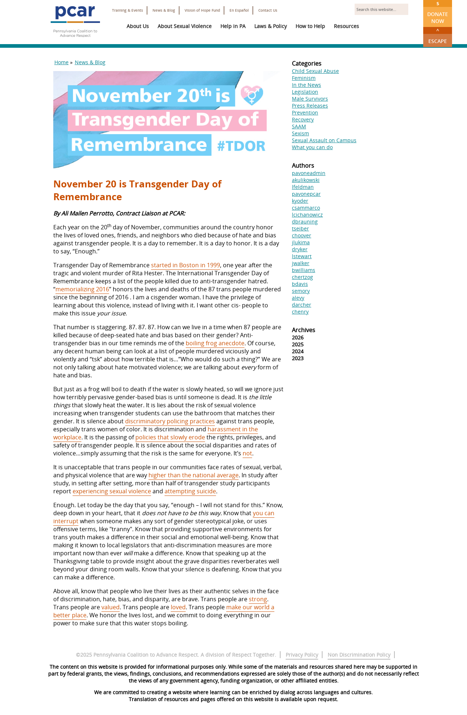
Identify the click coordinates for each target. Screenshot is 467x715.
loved (178, 607)
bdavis (300, 283)
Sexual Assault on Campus (324, 140)
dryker (300, 249)
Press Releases (310, 105)
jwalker (300, 263)
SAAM (299, 126)
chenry (300, 311)
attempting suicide (190, 491)
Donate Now (437, 12)
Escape (437, 35)
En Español (239, 10)
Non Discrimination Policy (359, 654)
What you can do (312, 147)
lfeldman (303, 186)
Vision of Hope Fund (202, 10)
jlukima (301, 242)
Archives (303, 330)
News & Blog (164, 10)
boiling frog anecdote (215, 343)
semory (301, 290)
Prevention (305, 112)
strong (258, 599)
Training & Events (127, 10)
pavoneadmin (308, 173)
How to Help (310, 26)
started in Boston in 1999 (185, 265)
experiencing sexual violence (112, 491)
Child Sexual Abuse (315, 70)
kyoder (300, 200)
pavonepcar (306, 193)
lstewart (302, 256)
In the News (306, 84)
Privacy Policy (302, 654)
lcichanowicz (307, 214)
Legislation (305, 91)
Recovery (303, 119)
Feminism (304, 77)
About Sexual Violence (185, 26)
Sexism (300, 133)
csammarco (306, 207)
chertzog (302, 276)
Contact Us (267, 10)
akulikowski (306, 179)
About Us (138, 26)
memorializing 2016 (82, 289)
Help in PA (233, 26)
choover (301, 235)
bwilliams (303, 270)
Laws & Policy (270, 26)
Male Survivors (310, 98)
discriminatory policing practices (170, 421)
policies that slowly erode (170, 437)
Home (61, 62)
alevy (298, 297)
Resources (346, 26)
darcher (301, 304)
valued (110, 607)
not (247, 453)
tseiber (300, 228)
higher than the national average (193, 475)
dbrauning (305, 221)
